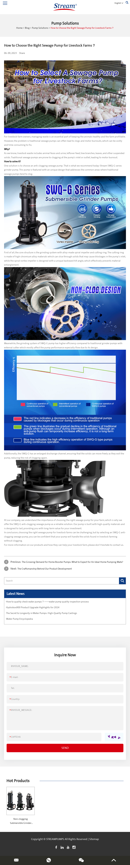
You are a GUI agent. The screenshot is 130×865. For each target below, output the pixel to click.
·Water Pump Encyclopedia (19, 619)
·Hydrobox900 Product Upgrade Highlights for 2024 (32, 607)
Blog (27, 28)
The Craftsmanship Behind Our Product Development (44, 568)
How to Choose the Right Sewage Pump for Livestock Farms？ (82, 28)
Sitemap (94, 839)
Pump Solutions (40, 28)
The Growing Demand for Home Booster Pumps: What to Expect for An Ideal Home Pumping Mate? (72, 562)
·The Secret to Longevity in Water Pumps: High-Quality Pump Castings (41, 613)
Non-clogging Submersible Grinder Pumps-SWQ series (20, 823)
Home (19, 28)
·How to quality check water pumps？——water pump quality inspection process (47, 601)
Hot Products (17, 781)
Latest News (16, 594)
